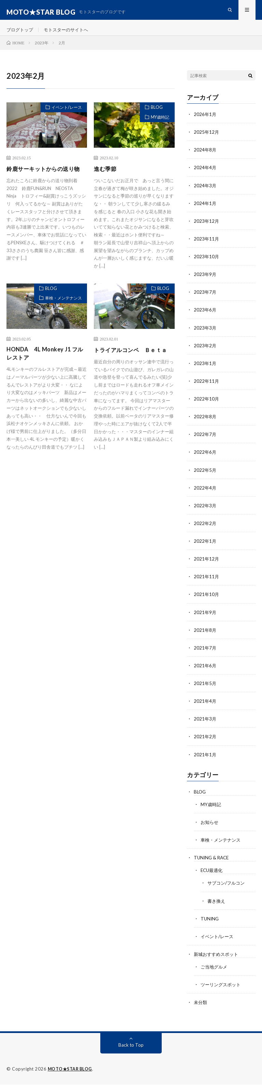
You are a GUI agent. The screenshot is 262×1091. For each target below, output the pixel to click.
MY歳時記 (158, 128)
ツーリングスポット (222, 991)
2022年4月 (205, 495)
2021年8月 (205, 637)
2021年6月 (205, 673)
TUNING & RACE (212, 865)
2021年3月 (205, 726)
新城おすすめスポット (218, 961)
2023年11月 (207, 247)
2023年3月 (205, 336)
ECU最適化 (212, 877)
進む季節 (106, 177)
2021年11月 (207, 584)
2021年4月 (205, 708)
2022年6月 (205, 460)
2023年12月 (207, 229)
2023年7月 (205, 300)
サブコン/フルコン (227, 890)
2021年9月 (205, 620)
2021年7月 (205, 655)
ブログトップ (20, 34)
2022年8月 (205, 424)
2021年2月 (205, 744)
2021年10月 (207, 602)
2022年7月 (205, 442)
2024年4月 (205, 176)
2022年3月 (205, 513)
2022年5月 (205, 478)
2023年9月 (205, 283)
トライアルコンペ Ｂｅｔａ (132, 364)
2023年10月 (207, 265)
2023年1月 (205, 371)
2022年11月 (207, 389)
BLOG (153, 117)
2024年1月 (205, 212)
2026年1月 (205, 123)
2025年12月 (207, 141)
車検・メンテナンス (60, 311)
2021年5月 (205, 691)
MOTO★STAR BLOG (70, 1075)
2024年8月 (205, 158)
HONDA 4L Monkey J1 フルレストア (45, 364)
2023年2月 (205, 354)
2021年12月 (207, 566)
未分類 (201, 1009)
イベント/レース (63, 117)
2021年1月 (205, 762)
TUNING (210, 925)
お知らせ (210, 829)
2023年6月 (205, 318)
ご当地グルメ (215, 973)
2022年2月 (205, 531)
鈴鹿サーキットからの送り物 (44, 182)
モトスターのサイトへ (69, 34)
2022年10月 (207, 407)
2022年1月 (205, 549)
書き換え (217, 908)
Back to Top (131, 1051)
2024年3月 (205, 194)
